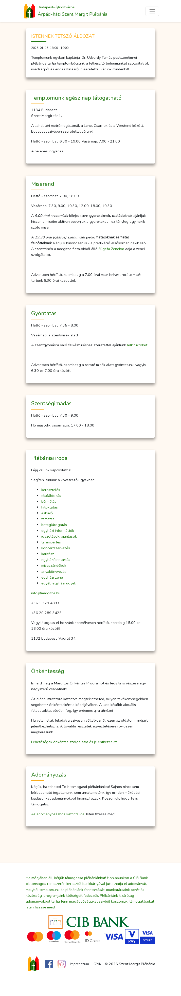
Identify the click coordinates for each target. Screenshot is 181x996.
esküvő (47, 513)
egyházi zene (52, 577)
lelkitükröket (137, 345)
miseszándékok (53, 565)
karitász (47, 553)
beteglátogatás (54, 524)
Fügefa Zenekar (111, 248)
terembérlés (51, 542)
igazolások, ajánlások (59, 536)
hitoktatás (49, 507)
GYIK (97, 963)
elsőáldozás (51, 495)
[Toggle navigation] (152, 11)
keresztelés (50, 489)
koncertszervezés (55, 548)
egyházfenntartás (55, 559)
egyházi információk (57, 530)
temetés (48, 518)
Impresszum (79, 963)
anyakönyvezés (53, 571)
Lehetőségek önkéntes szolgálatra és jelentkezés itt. (74, 741)
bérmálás (48, 501)
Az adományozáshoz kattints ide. (58, 814)
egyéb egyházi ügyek (58, 583)
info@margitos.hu (45, 593)
